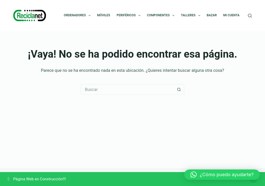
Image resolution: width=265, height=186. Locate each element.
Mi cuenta (231, 15)
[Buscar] (250, 16)
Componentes (161, 15)
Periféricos (130, 15)
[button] (222, 174)
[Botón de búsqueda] (179, 89)
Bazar (212, 15)
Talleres (191, 15)
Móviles (103, 15)
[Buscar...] (127, 89)
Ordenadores (78, 15)
